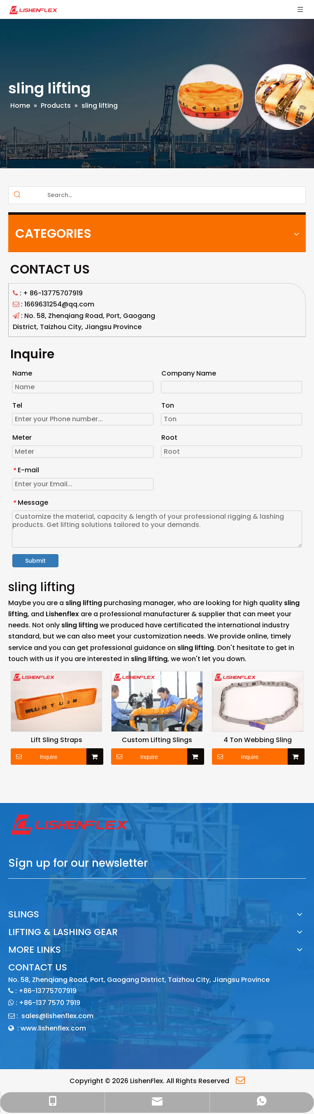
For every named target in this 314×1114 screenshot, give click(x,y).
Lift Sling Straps (56, 740)
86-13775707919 (56, 293)
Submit (35, 561)
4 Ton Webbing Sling (257, 740)
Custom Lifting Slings (157, 740)
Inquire (34, 756)
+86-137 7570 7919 (49, 1002)
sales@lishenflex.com (57, 1016)
